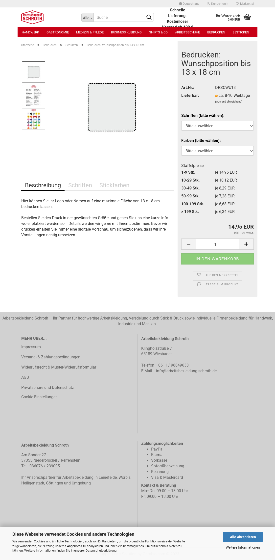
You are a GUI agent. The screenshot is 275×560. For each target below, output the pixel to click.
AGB (25, 377)
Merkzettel (245, 3)
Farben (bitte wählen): (201, 140)
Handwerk (30, 32)
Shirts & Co (158, 32)
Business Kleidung (126, 32)
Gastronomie (57, 32)
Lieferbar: (190, 95)
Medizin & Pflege (90, 32)
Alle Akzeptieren (243, 537)
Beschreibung (43, 185)
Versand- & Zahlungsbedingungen (50, 357)
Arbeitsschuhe (187, 32)
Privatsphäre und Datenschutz (47, 387)
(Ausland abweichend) (228, 101)
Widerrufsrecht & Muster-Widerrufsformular (58, 367)
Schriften (80, 185)
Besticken (240, 32)
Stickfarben (114, 185)
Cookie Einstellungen (39, 397)
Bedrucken (216, 32)
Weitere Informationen (243, 547)
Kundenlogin (217, 3)
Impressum (31, 347)
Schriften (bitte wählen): (203, 115)
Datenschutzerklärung (101, 550)
